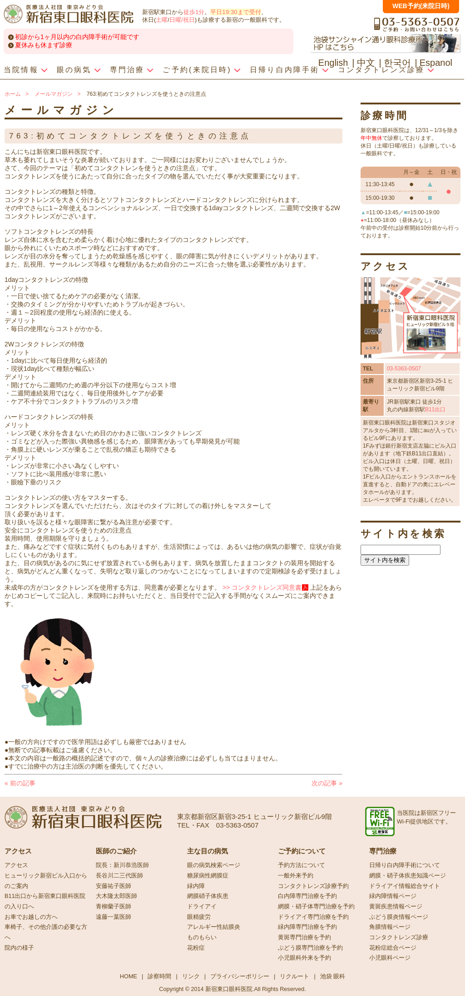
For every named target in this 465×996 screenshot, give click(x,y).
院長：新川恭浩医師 (122, 865)
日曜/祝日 (182, 19)
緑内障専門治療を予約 (307, 927)
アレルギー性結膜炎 (213, 927)
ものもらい (202, 937)
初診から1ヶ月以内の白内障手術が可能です (77, 36)
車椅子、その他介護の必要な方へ (46, 932)
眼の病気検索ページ (213, 865)
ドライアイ (202, 906)
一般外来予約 (295, 876)
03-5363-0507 (404, 368)
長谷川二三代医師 (119, 876)
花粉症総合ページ (392, 948)
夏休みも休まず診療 (43, 45)
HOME (128, 976)
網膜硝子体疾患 (207, 896)
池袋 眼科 (333, 976)
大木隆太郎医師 (116, 896)
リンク (191, 976)
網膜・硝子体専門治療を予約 (316, 906)
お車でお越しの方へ (31, 917)
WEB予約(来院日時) (421, 6)
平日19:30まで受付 (235, 12)
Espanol (436, 63)
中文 (366, 63)
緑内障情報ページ (392, 896)
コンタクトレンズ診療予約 (313, 886)
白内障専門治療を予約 (307, 896)
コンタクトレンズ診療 (398, 937)
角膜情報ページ (390, 927)
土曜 (162, 19)
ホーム (13, 94)
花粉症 (196, 948)
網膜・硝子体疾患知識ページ (407, 876)
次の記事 (327, 783)
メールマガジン (54, 94)
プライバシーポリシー (239, 976)
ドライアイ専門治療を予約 (313, 917)
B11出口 (435, 409)
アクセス (16, 865)
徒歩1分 (193, 12)
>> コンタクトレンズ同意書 (262, 587)
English (333, 63)
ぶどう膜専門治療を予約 (310, 948)
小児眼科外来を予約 (304, 958)
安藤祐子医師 (113, 886)
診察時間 (159, 976)
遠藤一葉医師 (113, 917)
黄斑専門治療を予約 (304, 937)
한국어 (397, 63)
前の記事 (20, 783)
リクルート (294, 976)
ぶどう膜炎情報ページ (398, 917)
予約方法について (301, 865)
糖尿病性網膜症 (207, 876)
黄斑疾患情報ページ (395, 906)
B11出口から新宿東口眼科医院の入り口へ (45, 901)
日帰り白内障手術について (404, 865)
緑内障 (196, 886)
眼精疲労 (199, 917)
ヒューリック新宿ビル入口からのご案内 (46, 881)
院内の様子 (19, 948)
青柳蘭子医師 (113, 906)
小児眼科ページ (390, 958)
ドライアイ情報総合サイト (404, 886)
